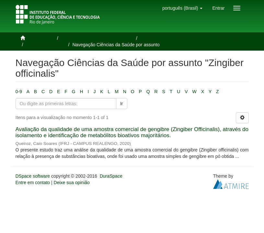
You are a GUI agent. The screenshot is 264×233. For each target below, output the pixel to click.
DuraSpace (111, 176)
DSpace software (33, 176)
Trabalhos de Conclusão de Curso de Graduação (190, 38)
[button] (182, 8)
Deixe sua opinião (72, 182)
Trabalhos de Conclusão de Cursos (97, 38)
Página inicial (40, 38)
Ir (121, 103)
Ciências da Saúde (46, 44)
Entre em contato (33, 182)
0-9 (19, 91)
